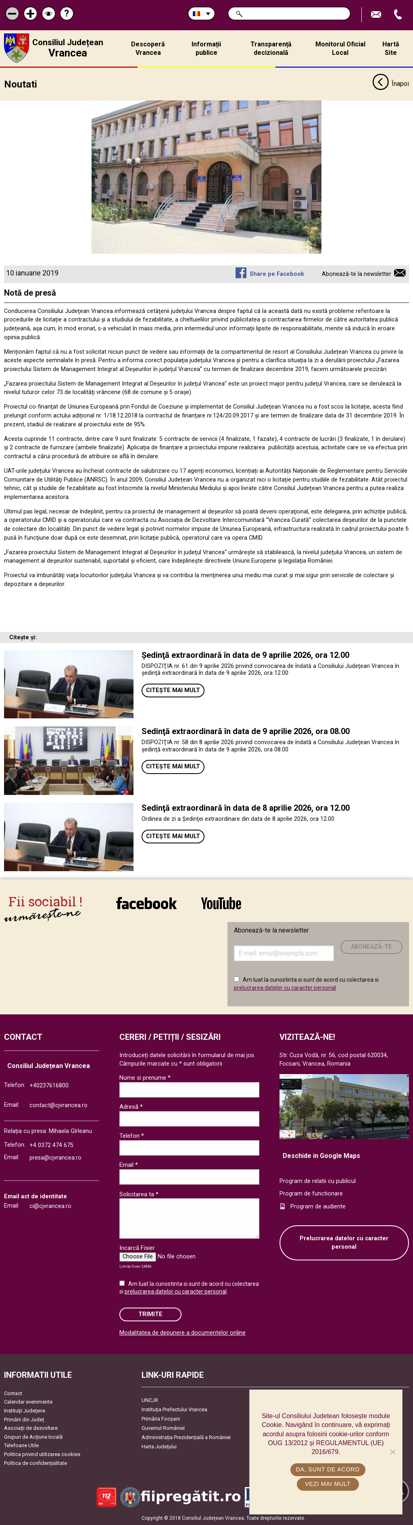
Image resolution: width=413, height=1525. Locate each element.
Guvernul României (163, 1428)
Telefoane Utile (21, 1445)
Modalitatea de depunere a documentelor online (182, 1332)
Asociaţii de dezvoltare (31, 1428)
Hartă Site (390, 48)
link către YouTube (221, 903)
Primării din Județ (24, 1419)
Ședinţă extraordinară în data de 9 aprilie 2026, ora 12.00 (245, 654)
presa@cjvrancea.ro (55, 1157)
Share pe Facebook (277, 273)
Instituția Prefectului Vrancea (174, 1409)
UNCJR (150, 1400)
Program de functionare (311, 1193)
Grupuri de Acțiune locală (33, 1436)
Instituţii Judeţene (24, 1410)
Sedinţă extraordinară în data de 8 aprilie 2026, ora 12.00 (246, 807)
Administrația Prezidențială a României (186, 1437)
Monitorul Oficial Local (340, 48)
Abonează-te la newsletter (356, 273)
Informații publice (206, 48)
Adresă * (131, 1106)
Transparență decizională (271, 48)
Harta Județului (159, 1446)
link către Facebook (146, 903)
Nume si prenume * (145, 1077)
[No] (392, 1452)
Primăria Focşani (161, 1418)
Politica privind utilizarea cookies (42, 1454)
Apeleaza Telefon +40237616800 (399, 14)
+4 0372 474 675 (51, 1144)
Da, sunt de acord (328, 1469)
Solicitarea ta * (139, 1193)
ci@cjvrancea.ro (50, 1205)
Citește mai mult (173, 689)
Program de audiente (318, 1206)
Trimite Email (377, 14)
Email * (128, 1164)
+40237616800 (49, 1085)
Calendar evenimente (28, 1402)
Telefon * (131, 1135)
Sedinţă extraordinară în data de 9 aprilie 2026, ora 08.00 (246, 731)
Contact (13, 1393)
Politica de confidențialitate (35, 1463)
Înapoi (390, 83)
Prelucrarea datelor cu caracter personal (344, 1242)
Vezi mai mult (327, 1484)
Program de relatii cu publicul (318, 1180)
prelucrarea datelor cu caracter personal (285, 987)
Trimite (150, 1313)
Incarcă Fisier (137, 1248)
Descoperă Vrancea (148, 48)
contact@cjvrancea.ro (58, 1105)
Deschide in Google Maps (321, 1155)
